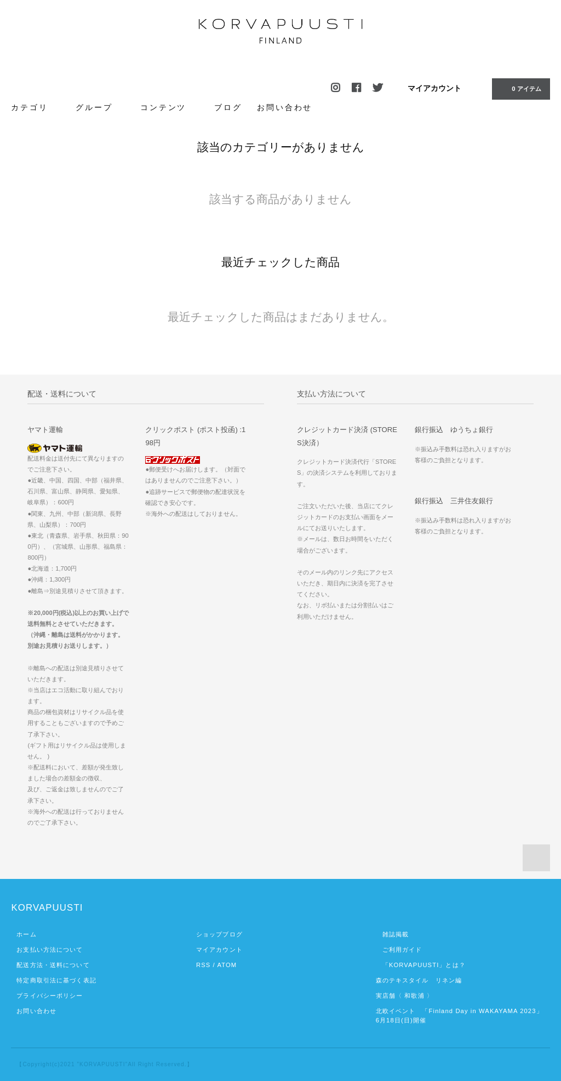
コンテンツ (169, 107)
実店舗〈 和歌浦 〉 (404, 995)
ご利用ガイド (399, 949)
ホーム (26, 934)
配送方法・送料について (52, 965)
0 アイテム (520, 88)
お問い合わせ (284, 107)
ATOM (227, 965)
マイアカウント (434, 88)
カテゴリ (35, 107)
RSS (203, 965)
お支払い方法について (49, 949)
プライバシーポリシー (49, 995)
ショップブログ (219, 934)
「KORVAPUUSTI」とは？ (421, 965)
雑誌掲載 (392, 934)
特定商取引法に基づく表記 (56, 980)
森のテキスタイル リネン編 (419, 980)
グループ (100, 107)
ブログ (228, 107)
